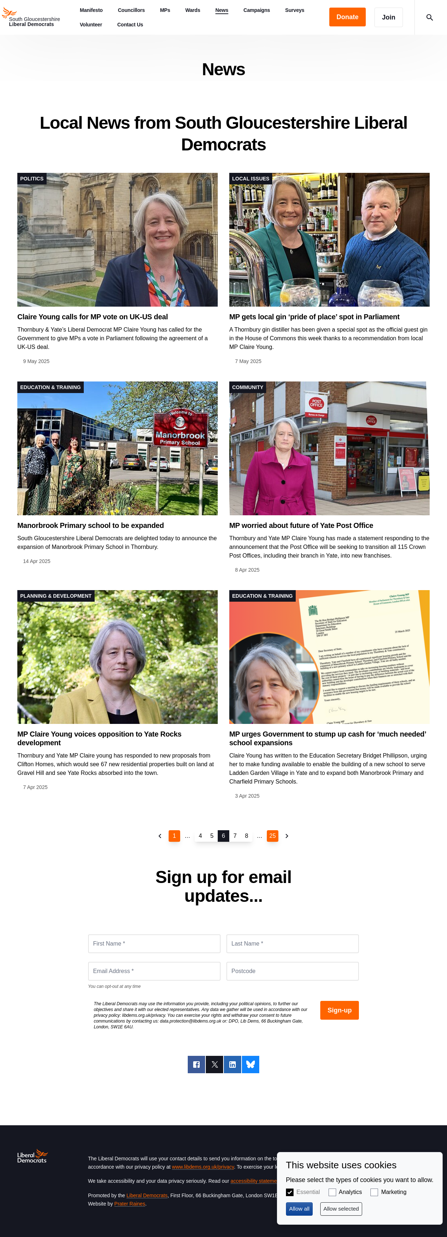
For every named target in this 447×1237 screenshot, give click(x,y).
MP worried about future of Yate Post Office (301, 525)
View (117, 269)
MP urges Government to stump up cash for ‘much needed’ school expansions (327, 738)
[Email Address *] (154, 971)
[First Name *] (154, 943)
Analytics (350, 1192)
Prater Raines (130, 1204)
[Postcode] (292, 971)
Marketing (394, 1192)
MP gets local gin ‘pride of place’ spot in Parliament (314, 317)
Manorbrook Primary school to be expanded (90, 525)
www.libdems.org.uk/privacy (203, 1167)
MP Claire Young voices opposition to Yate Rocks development (99, 738)
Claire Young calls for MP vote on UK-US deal (92, 317)
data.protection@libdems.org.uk (190, 1021)
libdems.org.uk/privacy (143, 1015)
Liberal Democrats (147, 1195)
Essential (308, 1192)
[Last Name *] (292, 943)
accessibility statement (255, 1181)
